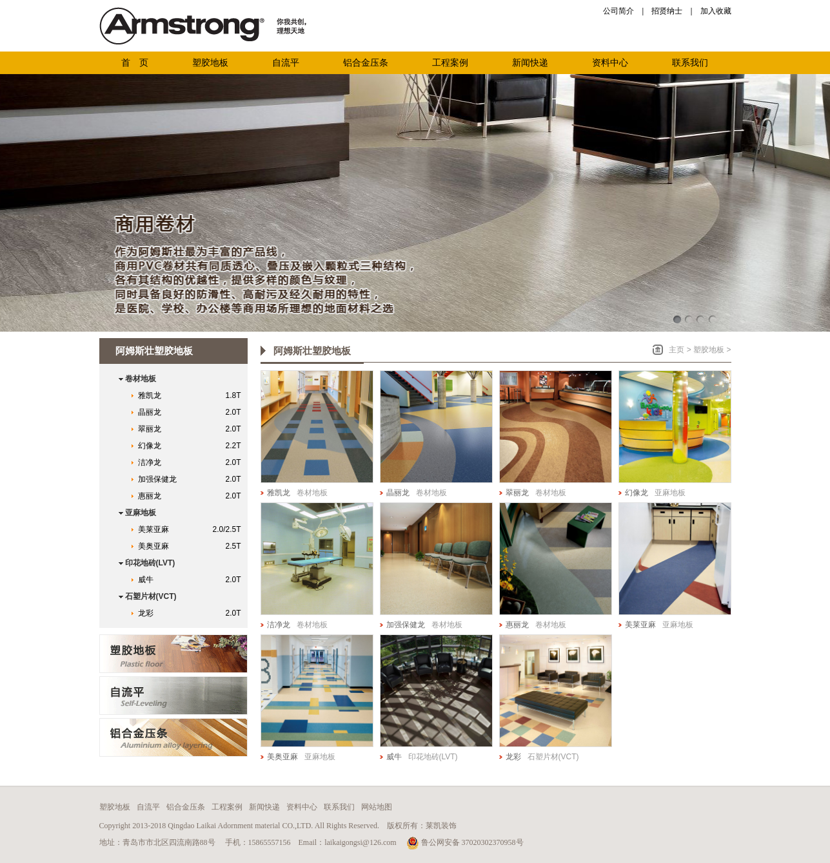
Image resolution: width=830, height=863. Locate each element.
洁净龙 (193, 462)
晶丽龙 (193, 412)
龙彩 (193, 613)
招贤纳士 (666, 10)
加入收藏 (715, 10)
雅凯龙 (193, 395)
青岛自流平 (173, 695)
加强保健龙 (193, 479)
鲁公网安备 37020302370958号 (465, 842)
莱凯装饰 (441, 825)
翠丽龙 (193, 429)
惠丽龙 (193, 496)
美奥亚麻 (193, 546)
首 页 (134, 63)
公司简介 (618, 10)
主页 (676, 349)
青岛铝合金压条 (173, 737)
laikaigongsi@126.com (360, 842)
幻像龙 (193, 445)
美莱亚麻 (193, 529)
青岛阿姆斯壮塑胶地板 (173, 653)
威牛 (193, 579)
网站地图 (376, 806)
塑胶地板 (708, 349)
